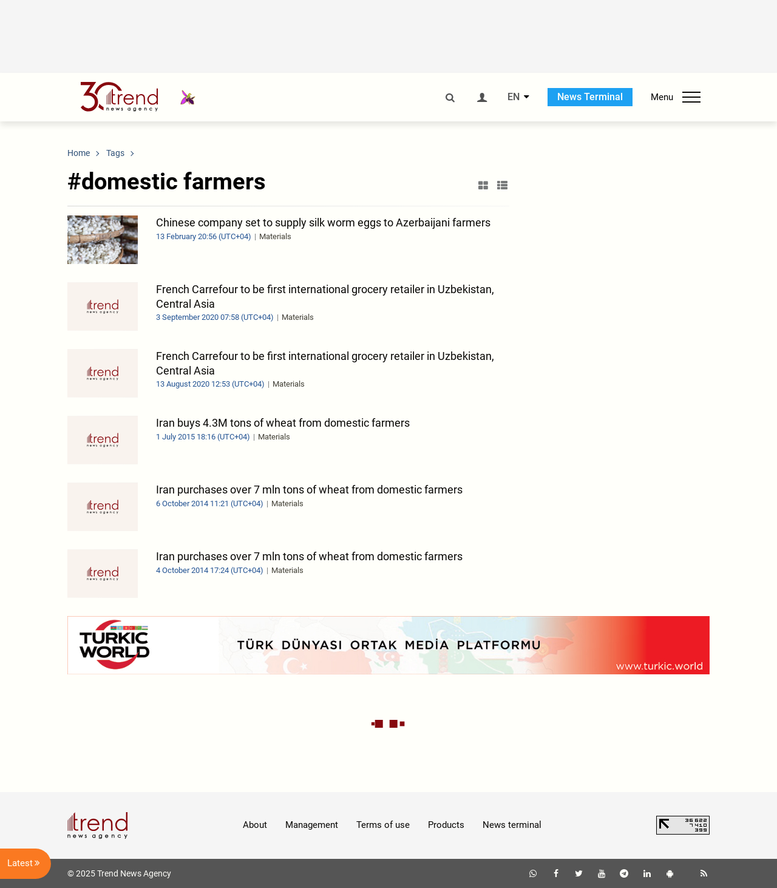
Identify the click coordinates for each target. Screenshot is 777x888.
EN (513, 97)
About (255, 824)
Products (446, 824)
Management (311, 824)
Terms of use (383, 824)
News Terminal (590, 97)
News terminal (512, 824)
